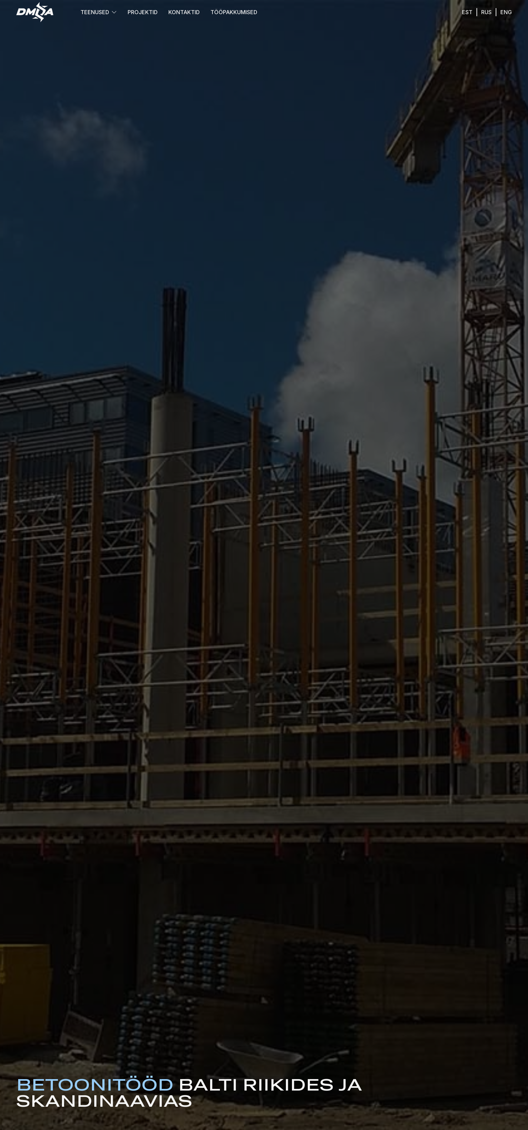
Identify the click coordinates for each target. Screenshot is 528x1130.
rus (486, 12)
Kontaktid (184, 12)
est (467, 12)
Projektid (143, 12)
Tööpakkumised (233, 12)
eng (506, 12)
